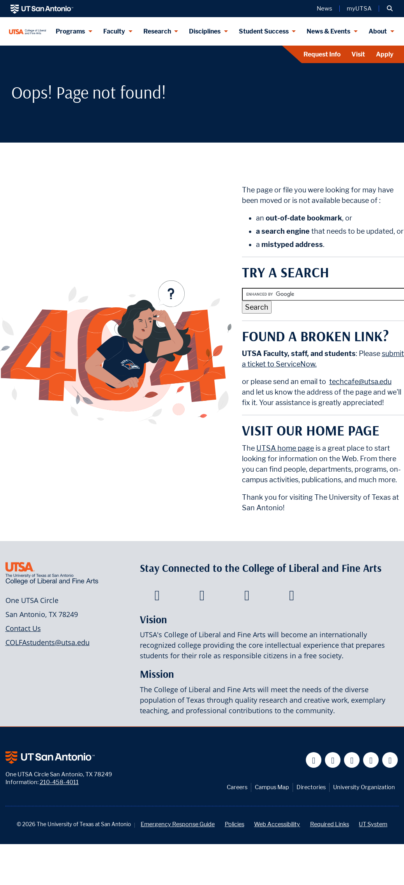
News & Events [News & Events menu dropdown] (328, 31)
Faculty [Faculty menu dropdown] (114, 31)
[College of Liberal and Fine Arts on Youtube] (247, 597)
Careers (237, 787)
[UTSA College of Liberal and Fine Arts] (27, 31)
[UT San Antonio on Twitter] (333, 760)
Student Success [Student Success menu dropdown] (264, 31)
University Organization (364, 787)
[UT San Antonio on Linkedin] (371, 760)
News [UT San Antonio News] (324, 8)
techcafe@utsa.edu (360, 381)
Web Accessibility (277, 824)
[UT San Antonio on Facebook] (314, 760)
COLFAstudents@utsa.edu (47, 642)
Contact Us (23, 628)
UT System (373, 824)
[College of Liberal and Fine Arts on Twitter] (202, 597)
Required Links (329, 824)
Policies (234, 824)
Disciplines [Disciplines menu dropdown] (205, 31)
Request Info (321, 54)
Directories (311, 787)
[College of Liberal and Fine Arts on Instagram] (291, 597)
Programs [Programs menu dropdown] (70, 31)
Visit (358, 54)
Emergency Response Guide (178, 824)
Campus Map (272, 787)
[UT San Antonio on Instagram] (390, 760)
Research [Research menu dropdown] (157, 31)
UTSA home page (285, 448)
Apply (384, 54)
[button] (389, 8)
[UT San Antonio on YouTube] (352, 760)
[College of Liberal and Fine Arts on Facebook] (157, 597)
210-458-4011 (59, 782)
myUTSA (359, 8)
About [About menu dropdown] (378, 31)
